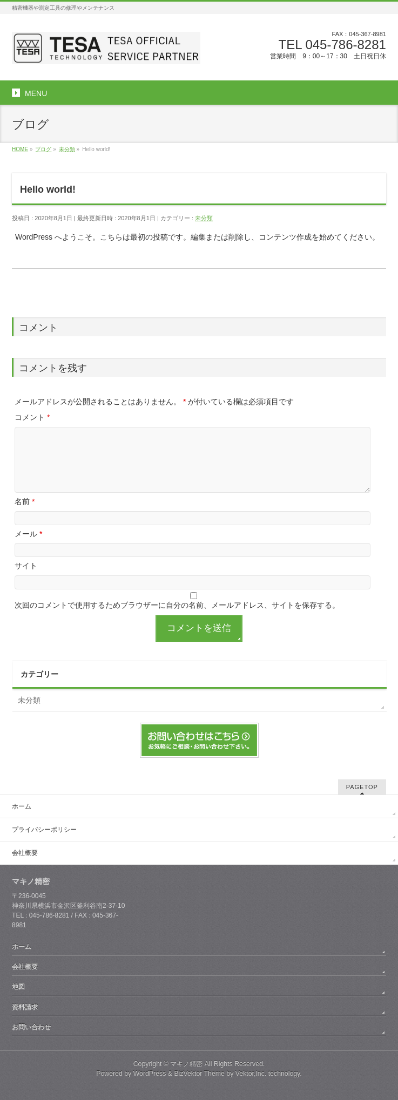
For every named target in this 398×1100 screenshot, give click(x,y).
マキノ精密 (186, 1064)
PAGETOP (362, 787)
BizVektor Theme (199, 1073)
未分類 (204, 218)
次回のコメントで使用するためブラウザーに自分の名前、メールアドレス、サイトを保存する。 (177, 605)
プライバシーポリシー (44, 829)
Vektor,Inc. (251, 1073)
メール (28, 533)
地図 (18, 986)
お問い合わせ (31, 1027)
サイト (26, 565)
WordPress (149, 1073)
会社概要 (25, 853)
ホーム (21, 806)
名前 (25, 501)
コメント (32, 417)
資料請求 (25, 1007)
